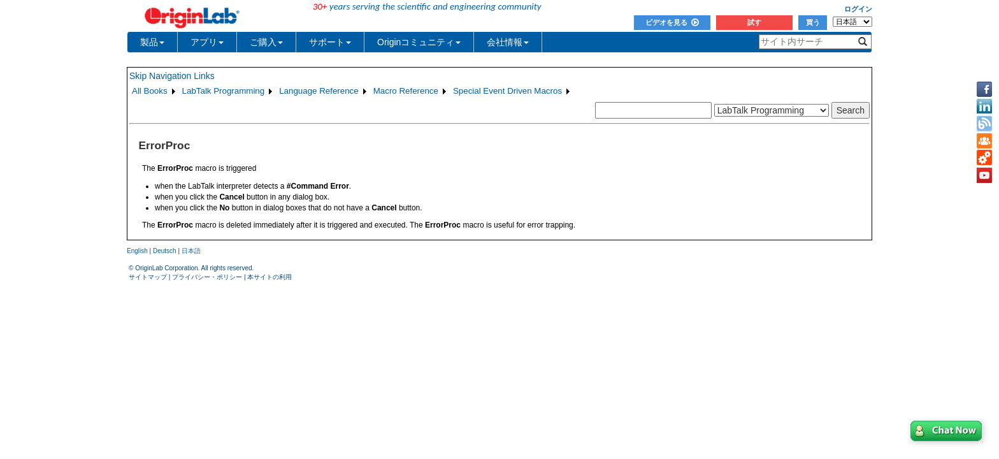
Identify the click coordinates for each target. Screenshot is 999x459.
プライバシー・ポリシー (207, 276)
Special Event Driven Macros (507, 91)
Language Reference (319, 91)
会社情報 (508, 42)
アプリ (207, 42)
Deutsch (164, 250)
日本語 (191, 250)
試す (754, 22)
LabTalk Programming (223, 91)
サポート (330, 42)
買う (813, 22)
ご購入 (266, 42)
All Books (150, 91)
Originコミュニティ (419, 42)
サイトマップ (148, 276)
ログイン (858, 9)
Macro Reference (405, 91)
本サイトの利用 (269, 276)
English (137, 250)
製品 (152, 42)
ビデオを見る (672, 22)
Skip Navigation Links (172, 76)
